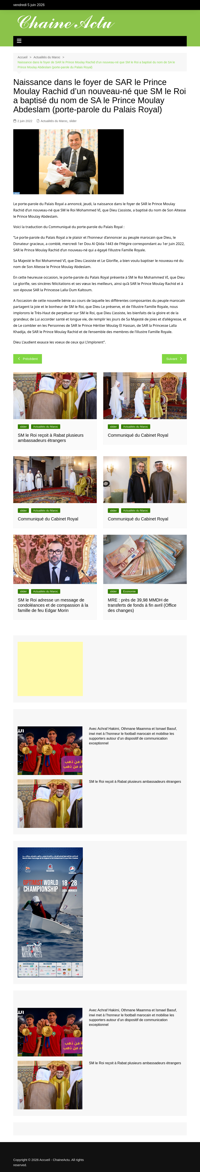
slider (73, 121)
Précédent (28, 359)
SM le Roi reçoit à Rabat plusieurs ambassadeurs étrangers (135, 781)
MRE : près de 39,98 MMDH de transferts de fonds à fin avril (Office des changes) (142, 605)
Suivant (174, 359)
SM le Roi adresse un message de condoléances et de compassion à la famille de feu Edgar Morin (53, 605)
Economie (129, 591)
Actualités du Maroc (54, 121)
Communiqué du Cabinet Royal (138, 435)
